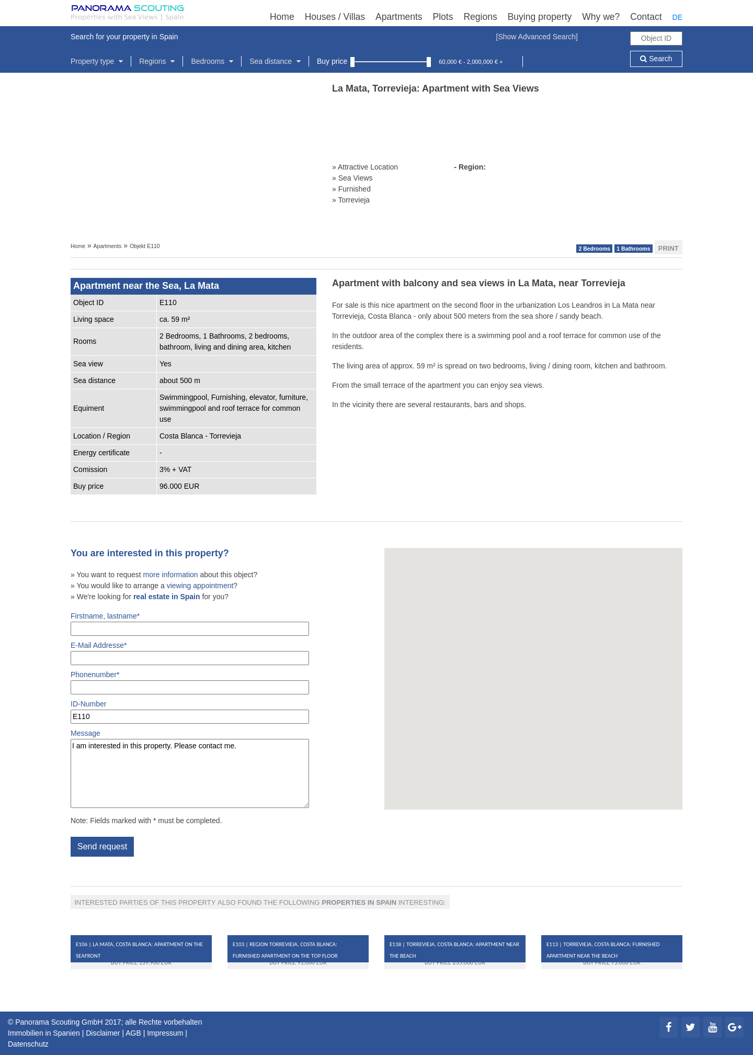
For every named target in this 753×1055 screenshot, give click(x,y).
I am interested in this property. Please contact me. (190, 773)
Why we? (601, 17)
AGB (133, 1033)
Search (656, 58)
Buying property (540, 17)
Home (282, 17)
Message (190, 768)
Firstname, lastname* (190, 624)
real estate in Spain (166, 596)
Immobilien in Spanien (44, 1033)
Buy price (332, 61)
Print (668, 247)
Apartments (398, 17)
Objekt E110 (145, 246)
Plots (443, 17)
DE (677, 17)
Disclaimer (103, 1033)
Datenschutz (28, 1044)
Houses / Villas (335, 17)
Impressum (165, 1033)
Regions (480, 17)
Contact (645, 17)
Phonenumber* (190, 682)
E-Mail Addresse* (190, 653)
